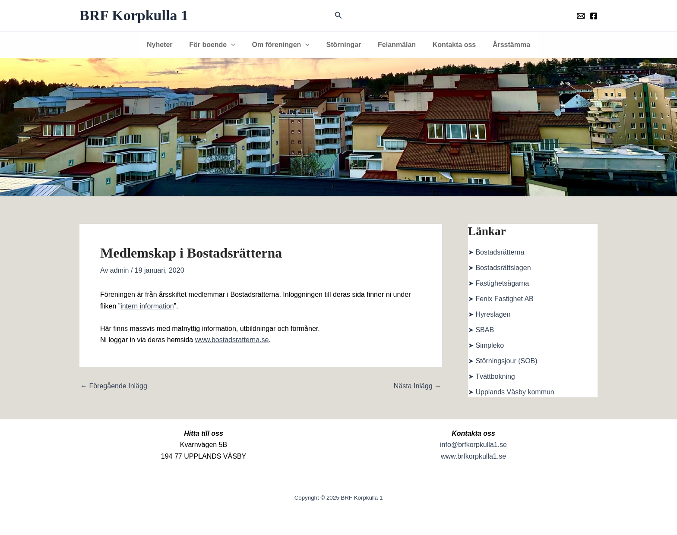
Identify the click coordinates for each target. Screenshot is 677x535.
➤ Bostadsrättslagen (499, 267)
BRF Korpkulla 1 (133, 15)
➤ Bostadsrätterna (496, 252)
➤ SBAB (481, 330)
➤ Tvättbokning (491, 376)
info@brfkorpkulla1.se (473, 444)
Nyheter (168, 44)
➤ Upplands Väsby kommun (511, 392)
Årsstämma (503, 44)
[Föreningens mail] (581, 16)
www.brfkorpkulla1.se (473, 456)
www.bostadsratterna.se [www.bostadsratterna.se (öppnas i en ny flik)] (232, 339)
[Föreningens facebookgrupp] (594, 16)
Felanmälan (394, 44)
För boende (218, 45)
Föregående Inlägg (113, 386)
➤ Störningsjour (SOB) (503, 361)
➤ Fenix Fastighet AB (501, 298)
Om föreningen (283, 45)
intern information (147, 306)
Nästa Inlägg (417, 386)
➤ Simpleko (486, 345)
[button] (338, 15)
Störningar (343, 44)
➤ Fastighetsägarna (498, 283)
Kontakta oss (448, 44)
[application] (237, 45)
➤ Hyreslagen (489, 314)
